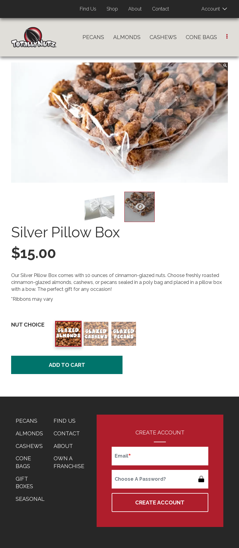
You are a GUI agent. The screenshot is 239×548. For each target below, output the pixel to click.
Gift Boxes (24, 483)
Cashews (163, 37)
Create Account (160, 502)
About (135, 9)
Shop (112, 9)
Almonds (127, 37)
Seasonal (30, 499)
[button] (227, 37)
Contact (160, 9)
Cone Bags (201, 37)
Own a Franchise (69, 462)
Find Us (88, 9)
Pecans (93, 37)
